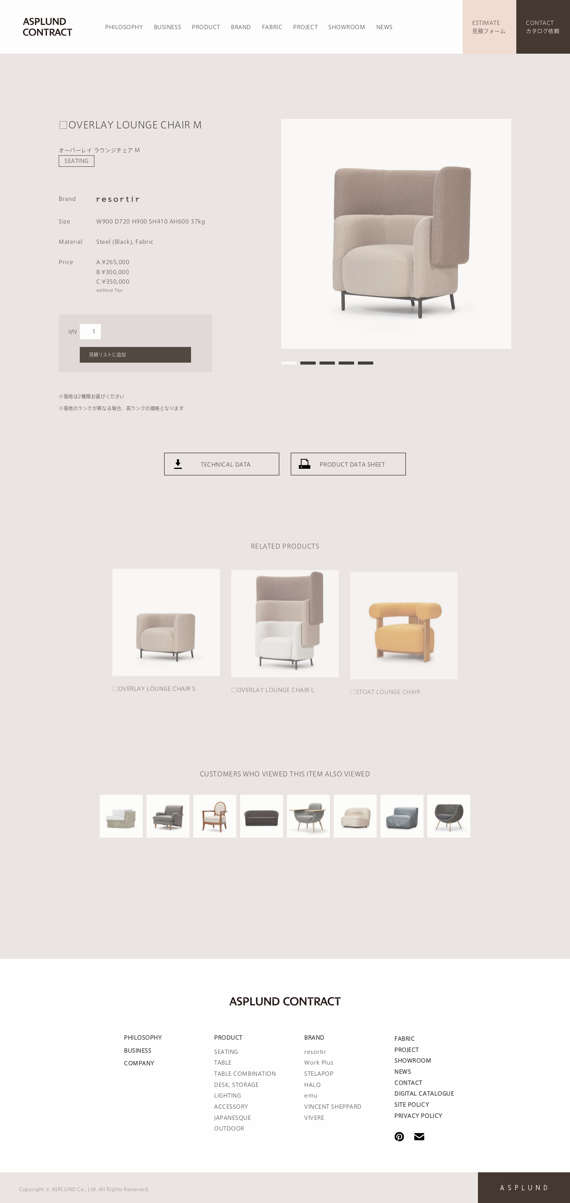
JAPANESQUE (232, 1118)
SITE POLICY (411, 1105)
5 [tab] (365, 363)
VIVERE (314, 1118)
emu (311, 1095)
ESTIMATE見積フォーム (489, 27)
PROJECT (305, 27)
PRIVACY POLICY (418, 1116)
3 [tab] (327, 363)
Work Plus (319, 1062)
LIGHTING (227, 1095)
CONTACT (408, 1083)
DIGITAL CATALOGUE (424, 1093)
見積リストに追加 (107, 354)
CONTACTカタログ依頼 (542, 27)
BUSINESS (167, 27)
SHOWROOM (346, 27)
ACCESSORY (231, 1106)
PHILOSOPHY (124, 27)
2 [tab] (308, 363)
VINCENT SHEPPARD (333, 1106)
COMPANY (139, 1063)
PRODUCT (206, 27)
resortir (315, 1052)
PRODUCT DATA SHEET (352, 472)
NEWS (384, 27)
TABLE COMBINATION (245, 1073)
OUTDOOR (229, 1128)
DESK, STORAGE (236, 1085)
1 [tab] (289, 363)
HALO (312, 1085)
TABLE (223, 1062)
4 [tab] (346, 363)
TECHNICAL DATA (226, 472)
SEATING (76, 161)
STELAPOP (318, 1073)
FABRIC (272, 27)
